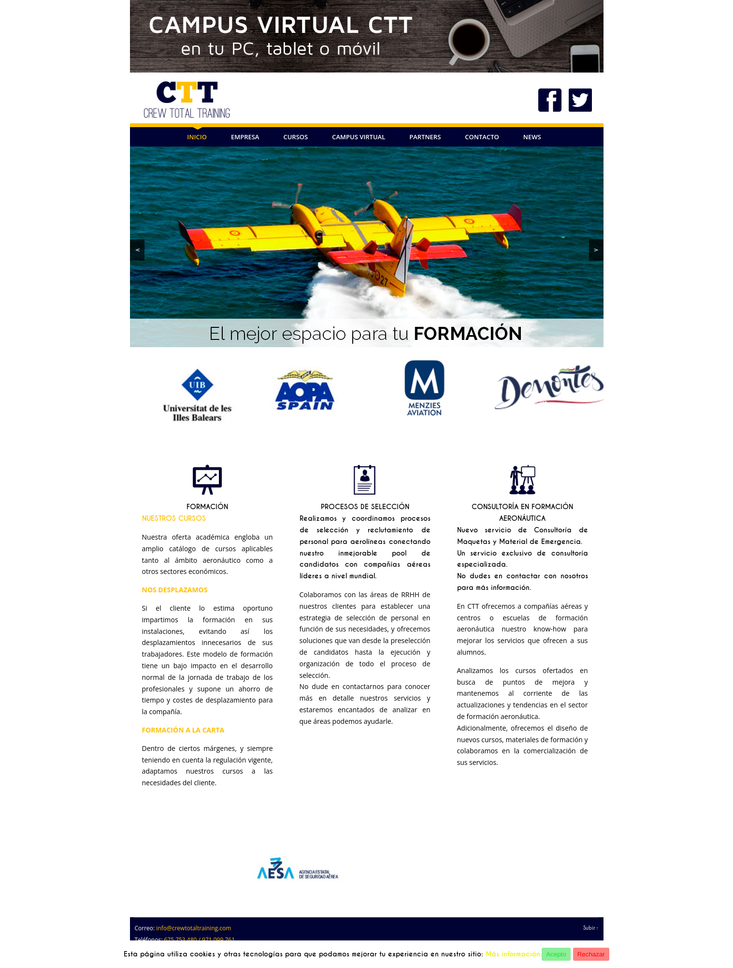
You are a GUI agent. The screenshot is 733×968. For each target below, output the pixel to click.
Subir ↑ (591, 928)
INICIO (197, 136)
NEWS (532, 136)
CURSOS (295, 136)
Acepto (556, 954)
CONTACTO (482, 136)
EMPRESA (245, 136)
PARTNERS (425, 136)
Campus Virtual (358, 136)
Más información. (514, 954)
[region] (367, 247)
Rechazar (591, 954)
